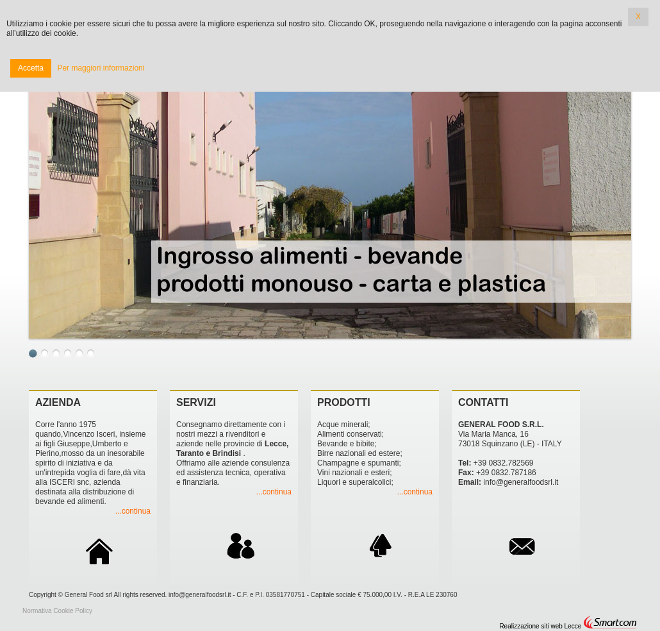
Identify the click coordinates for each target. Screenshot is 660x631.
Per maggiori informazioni (100, 67)
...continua (133, 511)
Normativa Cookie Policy (57, 610)
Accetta (31, 67)
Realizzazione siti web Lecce (540, 626)
